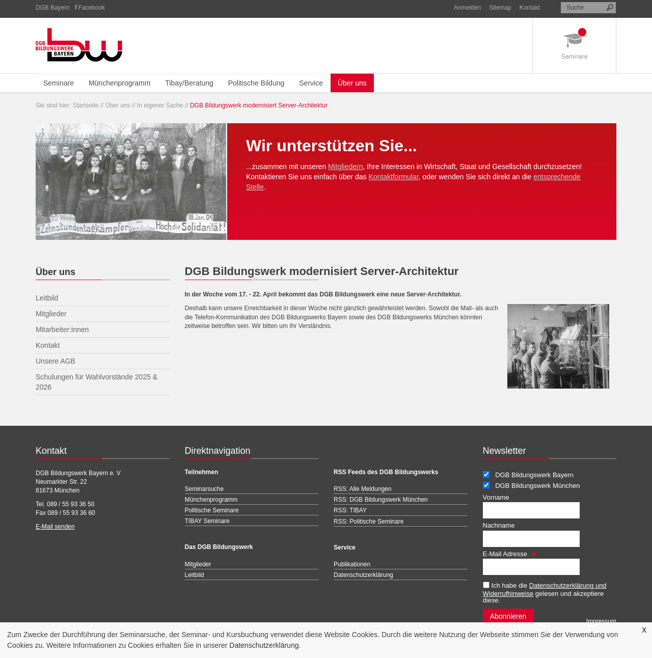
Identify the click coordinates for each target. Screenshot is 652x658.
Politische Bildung (256, 83)
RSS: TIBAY (350, 510)
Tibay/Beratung (189, 83)
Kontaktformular (394, 177)
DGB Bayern (53, 7)
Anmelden (467, 7)
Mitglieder (198, 564)
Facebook (91, 7)
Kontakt (530, 7)
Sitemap (500, 7)
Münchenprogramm (119, 83)
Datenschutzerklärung (263, 645)
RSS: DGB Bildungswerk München (381, 499)
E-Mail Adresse (509, 554)
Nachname (499, 525)
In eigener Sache (160, 105)
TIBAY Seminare (207, 521)
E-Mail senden (55, 526)
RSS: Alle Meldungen (362, 488)
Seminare (58, 83)
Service (311, 83)
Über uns (352, 83)
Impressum (601, 621)
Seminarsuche (204, 488)
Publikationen (352, 564)
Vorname (496, 497)
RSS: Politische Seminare (368, 521)
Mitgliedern (345, 166)
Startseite (86, 105)
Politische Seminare (212, 510)
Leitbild (194, 575)
